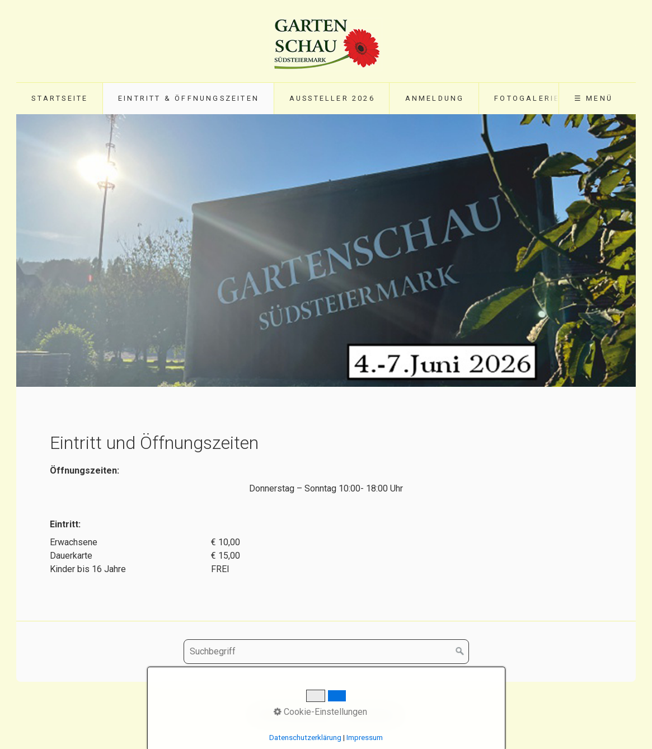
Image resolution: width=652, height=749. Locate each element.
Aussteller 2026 (332, 98)
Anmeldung (435, 98)
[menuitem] (59, 98)
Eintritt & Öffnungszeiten (188, 98)
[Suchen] (460, 651)
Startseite (59, 98)
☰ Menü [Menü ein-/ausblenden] (593, 98)
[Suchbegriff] (326, 651)
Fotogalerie (527, 98)
